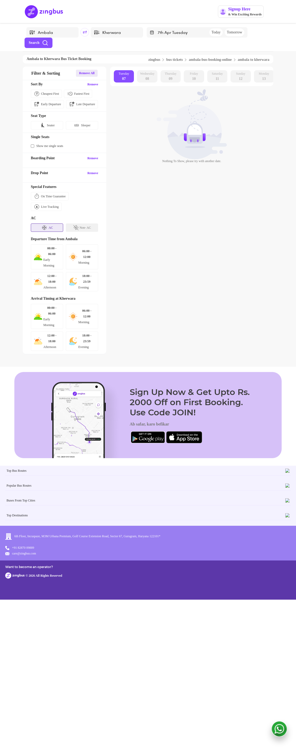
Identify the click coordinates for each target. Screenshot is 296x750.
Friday (194, 76)
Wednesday (147, 76)
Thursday (170, 76)
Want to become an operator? (185, 738)
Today (216, 32)
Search (38, 43)
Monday (264, 76)
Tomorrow (234, 32)
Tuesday (124, 76)
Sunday (240, 76)
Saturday (217, 76)
